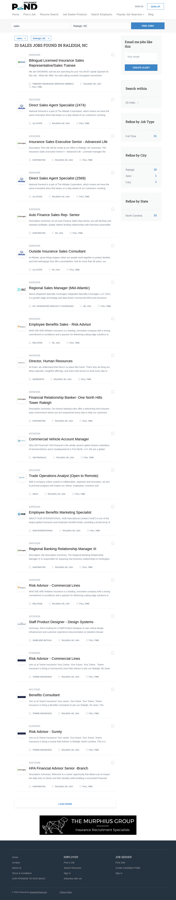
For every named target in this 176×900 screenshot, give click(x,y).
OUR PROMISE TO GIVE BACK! (28, 878)
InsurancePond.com (38, 892)
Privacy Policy (66, 892)
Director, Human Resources (50, 361)
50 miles (131, 102)
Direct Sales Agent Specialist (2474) (57, 105)
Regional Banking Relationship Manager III (62, 548)
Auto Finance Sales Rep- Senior (54, 214)
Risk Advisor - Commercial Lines (54, 585)
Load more (65, 803)
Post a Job (69, 862)
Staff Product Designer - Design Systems (61, 622)
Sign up (155, 6)
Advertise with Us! (73, 878)
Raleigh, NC (39, 38)
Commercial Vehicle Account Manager (59, 439)
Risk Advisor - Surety (45, 731)
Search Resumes (72, 867)
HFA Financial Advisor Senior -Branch (58, 768)
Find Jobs (148, 26)
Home (15, 857)
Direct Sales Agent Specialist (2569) (57, 178)
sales (19, 38)
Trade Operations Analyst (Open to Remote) (63, 475)
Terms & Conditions (22, 873)
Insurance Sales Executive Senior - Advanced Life (68, 141)
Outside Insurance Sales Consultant (57, 251)
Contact (16, 862)
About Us (16, 867)
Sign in (139, 6)
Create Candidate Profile (127, 867)
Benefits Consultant (44, 695)
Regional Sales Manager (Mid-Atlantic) (59, 288)
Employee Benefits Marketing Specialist (60, 512)
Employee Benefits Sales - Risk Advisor (60, 324)
